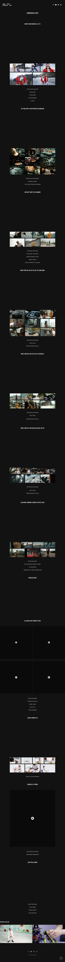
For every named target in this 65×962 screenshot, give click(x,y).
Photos (8, 4)
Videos (4, 4)
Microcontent (5, 5)
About (10, 5)
